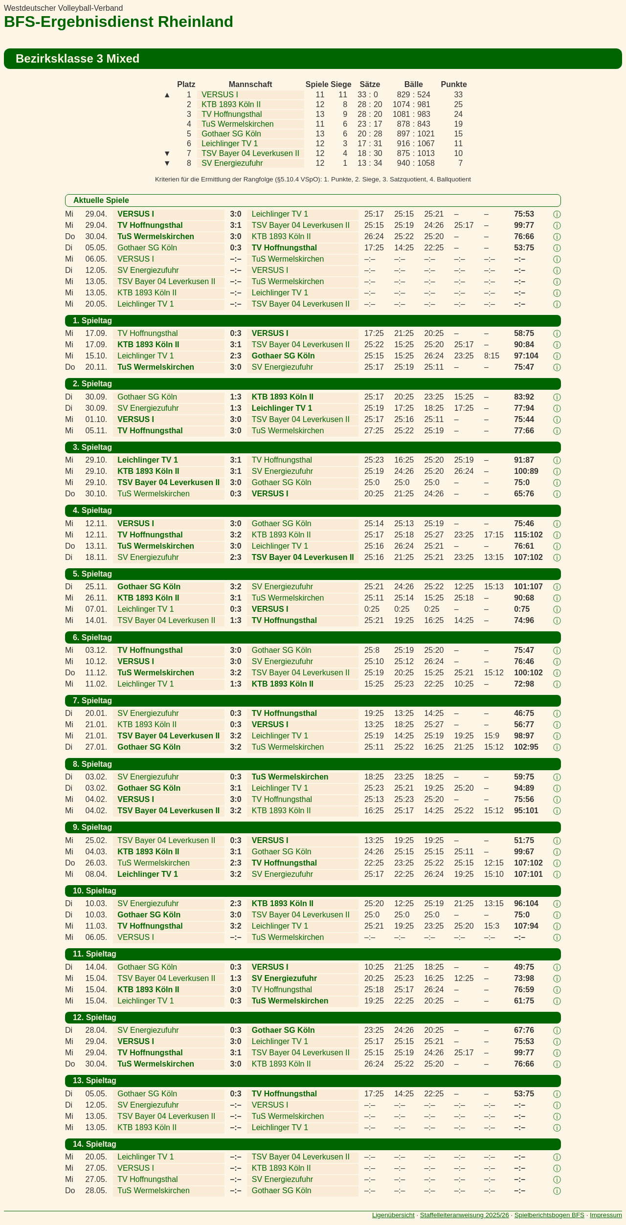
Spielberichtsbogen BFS (549, 1215)
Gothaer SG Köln (231, 134)
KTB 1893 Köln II (231, 104)
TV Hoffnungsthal (231, 114)
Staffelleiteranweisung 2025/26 (464, 1215)
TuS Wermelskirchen (237, 124)
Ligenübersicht (393, 1215)
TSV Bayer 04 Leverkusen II (250, 153)
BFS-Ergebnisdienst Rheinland (118, 21)
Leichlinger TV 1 (229, 143)
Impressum (606, 1215)
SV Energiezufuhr (232, 163)
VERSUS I (219, 94)
